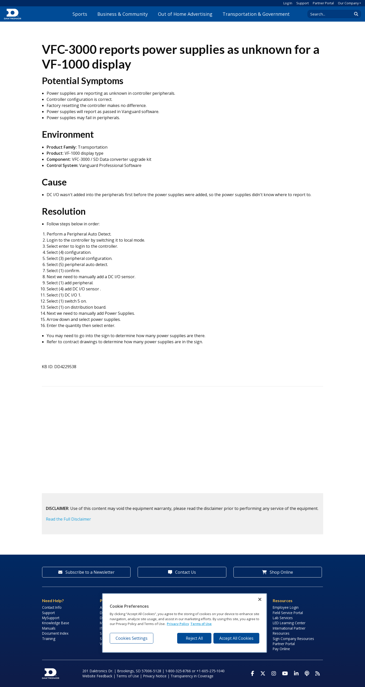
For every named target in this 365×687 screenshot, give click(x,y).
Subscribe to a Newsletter (86, 572)
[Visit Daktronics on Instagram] (273, 673)
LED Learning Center (289, 622)
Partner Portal (323, 3)
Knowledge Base (55, 622)
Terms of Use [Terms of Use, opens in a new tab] (201, 623)
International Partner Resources (289, 631)
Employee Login (286, 607)
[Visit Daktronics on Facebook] (252, 673)
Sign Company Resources (293, 638)
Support (302, 3)
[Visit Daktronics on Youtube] (285, 673)
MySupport (50, 617)
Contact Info (52, 607)
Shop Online (277, 572)
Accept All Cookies (236, 638)
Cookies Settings (132, 638)
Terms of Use (127, 676)
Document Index (55, 633)
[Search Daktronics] (332, 14)
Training (48, 638)
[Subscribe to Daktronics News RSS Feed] (317, 673)
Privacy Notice (155, 676)
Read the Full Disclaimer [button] (68, 519)
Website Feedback (97, 676)
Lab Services (283, 617)
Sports (79, 14)
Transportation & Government (256, 14)
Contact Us (182, 572)
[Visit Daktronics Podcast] (307, 673)
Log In (287, 3)
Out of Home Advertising (185, 14)
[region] (184, 623)
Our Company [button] (348, 3)
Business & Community (122, 14)
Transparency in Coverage (192, 676)
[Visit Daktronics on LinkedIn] (296, 673)
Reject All (194, 638)
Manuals (49, 628)
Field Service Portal (288, 612)
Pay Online (281, 648)
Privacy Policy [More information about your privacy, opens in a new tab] (178, 623)
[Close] (259, 599)
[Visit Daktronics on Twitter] (262, 673)
